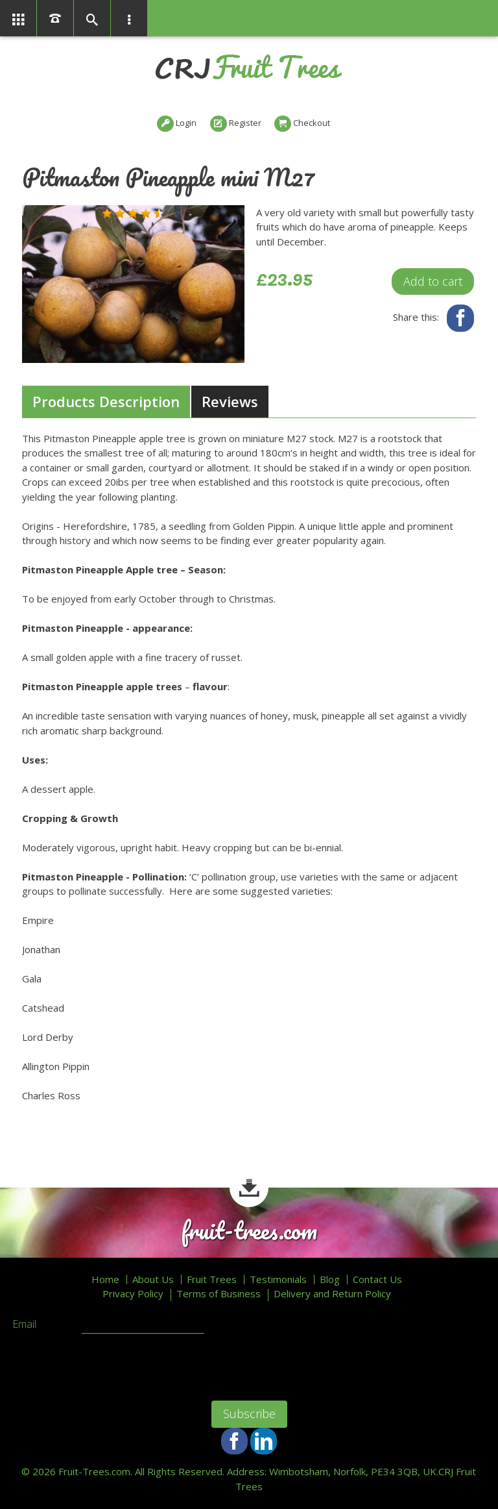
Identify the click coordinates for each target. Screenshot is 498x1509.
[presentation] (110, 1365)
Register (245, 123)
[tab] (106, 402)
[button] (107, 213)
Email (24, 1324)
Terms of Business (218, 1294)
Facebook (460, 318)
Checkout (311, 123)
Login (186, 123)
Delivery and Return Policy (332, 1294)
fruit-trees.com (249, 1230)
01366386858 (55, 18)
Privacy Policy (132, 1294)
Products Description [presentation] (106, 401)
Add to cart (432, 281)
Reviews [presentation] (230, 401)
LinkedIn (263, 1441)
